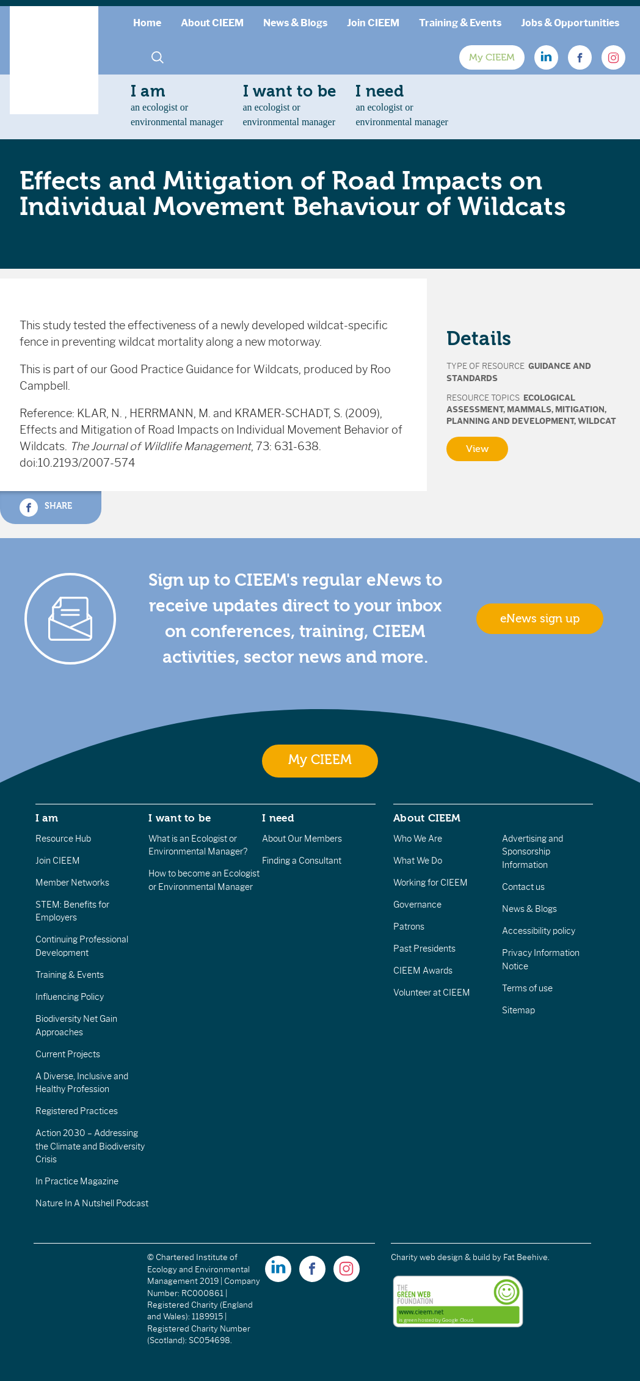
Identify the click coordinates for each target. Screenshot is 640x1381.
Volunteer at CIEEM (431, 992)
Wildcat (597, 421)
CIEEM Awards (423, 970)
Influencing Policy (69, 996)
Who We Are (417, 838)
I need (278, 818)
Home (147, 23)
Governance (417, 904)
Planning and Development (510, 421)
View (477, 448)
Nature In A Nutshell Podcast (91, 1203)
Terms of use (527, 988)
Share (46, 507)
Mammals (529, 409)
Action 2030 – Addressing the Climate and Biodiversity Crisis (90, 1146)
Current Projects (67, 1054)
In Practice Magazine (76, 1181)
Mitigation (580, 409)
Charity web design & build (440, 1257)
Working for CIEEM (430, 882)
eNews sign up (540, 618)
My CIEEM (492, 57)
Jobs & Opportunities (570, 23)
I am (47, 818)
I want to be (179, 818)
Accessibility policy (538, 930)
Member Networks (72, 882)
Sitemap (518, 1010)
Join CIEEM (373, 23)
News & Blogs (295, 23)
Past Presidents (424, 948)
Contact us (523, 886)
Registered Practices (76, 1111)
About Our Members (302, 838)
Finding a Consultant (301, 860)
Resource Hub (63, 838)
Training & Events (460, 23)
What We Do (417, 860)
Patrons (408, 926)
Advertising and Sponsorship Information (532, 851)
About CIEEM (212, 23)
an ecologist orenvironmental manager (177, 104)
